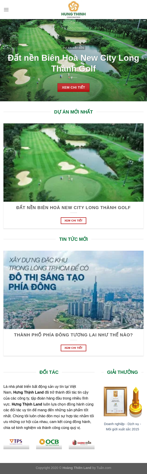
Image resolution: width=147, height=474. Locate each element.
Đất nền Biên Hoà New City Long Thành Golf (73, 207)
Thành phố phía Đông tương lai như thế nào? (73, 334)
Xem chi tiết (73, 220)
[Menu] (6, 9)
